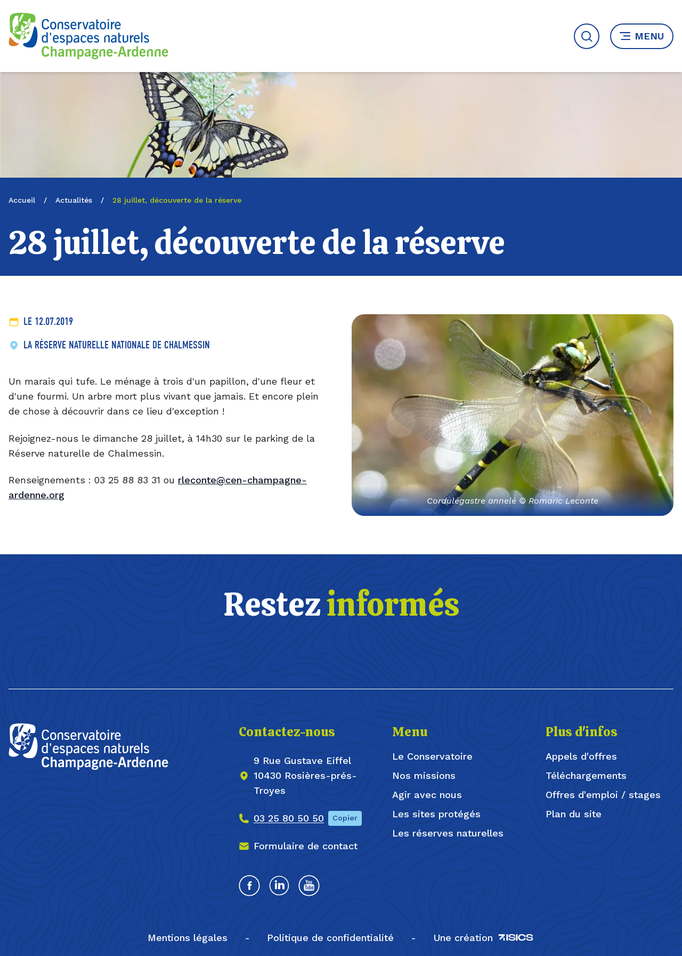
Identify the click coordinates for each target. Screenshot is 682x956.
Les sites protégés (436, 813)
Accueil (22, 200)
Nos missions (424, 775)
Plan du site (574, 813)
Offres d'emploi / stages (603, 794)
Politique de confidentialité (330, 937)
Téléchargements (586, 775)
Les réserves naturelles (448, 833)
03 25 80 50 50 (289, 818)
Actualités (73, 200)
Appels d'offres (581, 756)
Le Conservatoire (432, 756)
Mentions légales (188, 937)
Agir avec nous (427, 794)
